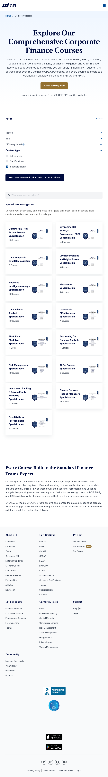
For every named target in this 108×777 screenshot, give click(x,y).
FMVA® (42, 542)
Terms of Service (66, 770)
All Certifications (46, 575)
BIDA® (42, 561)
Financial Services (13, 609)
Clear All (99, 118)
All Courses (16, 156)
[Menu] (104, 5)
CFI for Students (12, 566)
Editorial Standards (14, 561)
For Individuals (79, 542)
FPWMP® (43, 566)
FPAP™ (42, 547)
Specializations (18, 166)
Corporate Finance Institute (9, 5)
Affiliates (9, 585)
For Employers (12, 623)
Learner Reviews (13, 575)
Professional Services (15, 618)
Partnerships (11, 580)
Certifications (17, 161)
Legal (75, 613)
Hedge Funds (45, 638)
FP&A (41, 609)
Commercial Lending (48, 623)
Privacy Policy (33, 770)
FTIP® (42, 571)
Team (8, 551)
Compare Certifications (50, 580)
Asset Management (48, 633)
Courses (43, 595)
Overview (9, 542)
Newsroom (10, 590)
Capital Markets (46, 618)
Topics (42, 585)
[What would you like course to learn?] (54, 195)
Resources (10, 671)
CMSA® (42, 551)
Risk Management (47, 628)
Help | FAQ (78, 609)
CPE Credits (10, 571)
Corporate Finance (14, 613)
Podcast (9, 676)
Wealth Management (48, 647)
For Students (79, 547)
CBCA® (42, 556)
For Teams (78, 551)
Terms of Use (49, 770)
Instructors (10, 547)
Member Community (14, 661)
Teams (8, 628)
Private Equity (45, 642)
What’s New (10, 666)
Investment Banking (48, 613)
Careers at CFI (12, 556)
